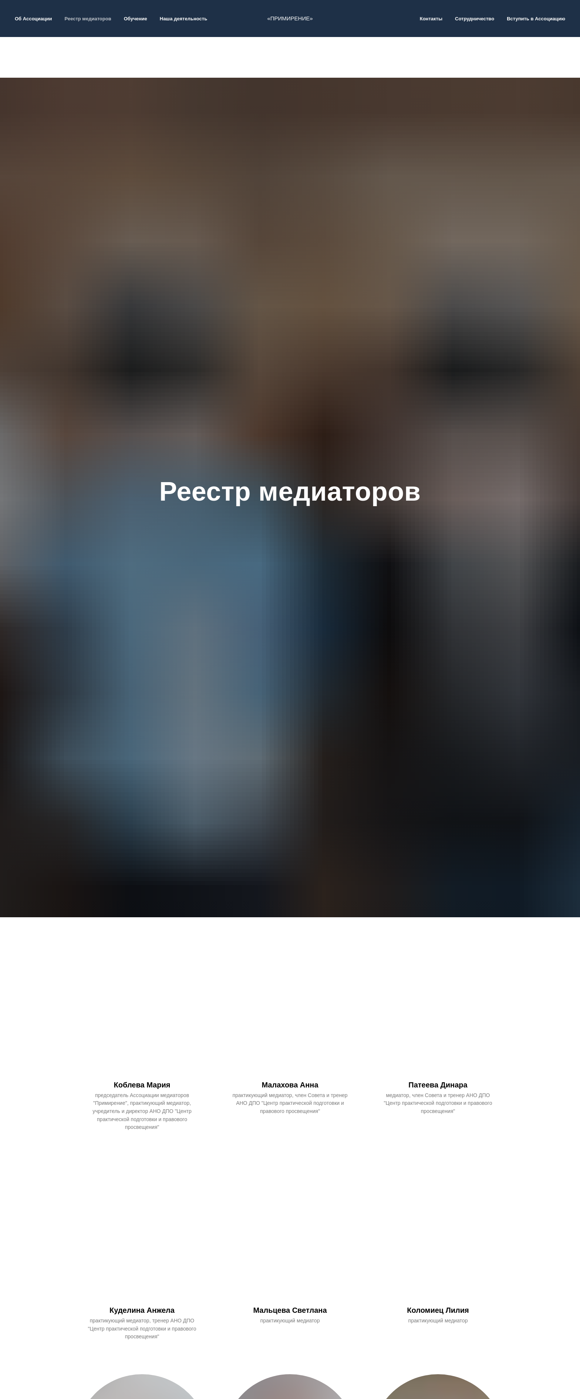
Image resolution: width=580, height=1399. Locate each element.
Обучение (135, 18)
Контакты (431, 18)
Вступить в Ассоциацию (536, 18)
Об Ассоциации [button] (33, 18)
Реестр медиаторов (88, 18)
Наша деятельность (183, 18)
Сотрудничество (474, 18)
